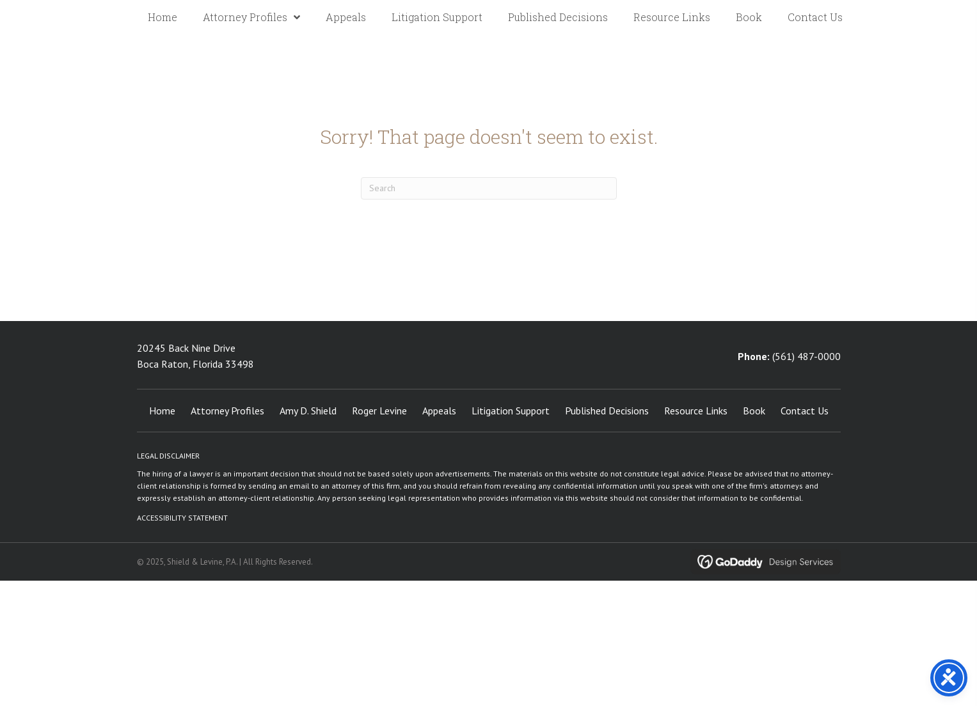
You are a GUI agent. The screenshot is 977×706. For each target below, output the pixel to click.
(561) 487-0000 (806, 356)
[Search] (489, 188)
